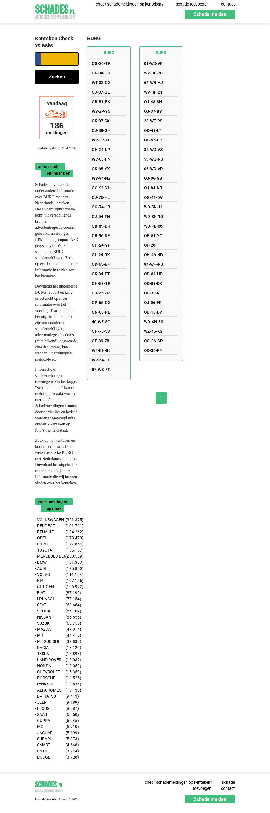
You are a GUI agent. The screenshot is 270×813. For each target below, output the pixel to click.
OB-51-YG (153, 235)
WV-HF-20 (153, 73)
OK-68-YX (101, 168)
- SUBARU (57, 739)
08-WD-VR (153, 168)
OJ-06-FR (153, 302)
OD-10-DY (153, 312)
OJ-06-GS (153, 178)
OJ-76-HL (101, 197)
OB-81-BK (101, 101)
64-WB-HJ (153, 82)
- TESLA (57, 654)
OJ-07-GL (101, 92)
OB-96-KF (101, 235)
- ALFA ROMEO (57, 690)
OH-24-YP (101, 245)
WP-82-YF (101, 140)
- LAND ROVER (57, 660)
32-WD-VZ (153, 149)
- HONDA (57, 666)
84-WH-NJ (153, 264)
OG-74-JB (101, 207)
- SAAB (57, 715)
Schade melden (210, 14)
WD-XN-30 (153, 321)
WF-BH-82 (101, 350)
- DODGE (57, 757)
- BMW (57, 562)
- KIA (57, 581)
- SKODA (57, 611)
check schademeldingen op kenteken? (129, 4)
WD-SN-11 (153, 207)
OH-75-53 (101, 331)
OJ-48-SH (153, 101)
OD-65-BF (101, 264)
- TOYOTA (57, 550)
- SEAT (57, 605)
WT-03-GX (101, 82)
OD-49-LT (153, 130)
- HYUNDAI (57, 599)
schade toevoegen (192, 4)
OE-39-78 (100, 341)
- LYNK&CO (57, 684)
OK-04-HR (101, 73)
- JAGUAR (57, 733)
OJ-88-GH (101, 130)
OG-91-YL (101, 187)
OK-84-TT (101, 274)
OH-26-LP (101, 149)
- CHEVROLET (57, 672)
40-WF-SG (101, 321)
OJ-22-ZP (101, 293)
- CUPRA (57, 721)
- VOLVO (57, 575)
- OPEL (57, 538)
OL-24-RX (101, 254)
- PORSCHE (57, 678)
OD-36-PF (153, 350)
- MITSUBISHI (57, 642)
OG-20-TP (101, 63)
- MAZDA (57, 629)
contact (228, 4)
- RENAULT (57, 532)
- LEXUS (57, 708)
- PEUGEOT (57, 526)
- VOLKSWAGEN (57, 520)
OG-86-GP (153, 341)
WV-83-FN (101, 159)
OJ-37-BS (153, 111)
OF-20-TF (153, 245)
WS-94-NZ (101, 178)
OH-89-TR (101, 283)
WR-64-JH (101, 360)
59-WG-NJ (153, 159)
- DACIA (57, 648)
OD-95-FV (153, 140)
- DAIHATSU (57, 696)
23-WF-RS (153, 121)
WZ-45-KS (153, 331)
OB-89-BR (101, 226)
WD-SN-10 (153, 216)
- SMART (57, 745)
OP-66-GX (101, 302)
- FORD (57, 544)
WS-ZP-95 (101, 111)
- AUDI (57, 568)
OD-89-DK (153, 283)
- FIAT (57, 593)
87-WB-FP (101, 369)
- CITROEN (57, 587)
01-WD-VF (153, 63)
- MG (57, 727)
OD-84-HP (153, 274)
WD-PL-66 (153, 226)
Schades (55, 10)
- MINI (57, 635)
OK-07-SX (101, 121)
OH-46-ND (153, 254)
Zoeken (57, 76)
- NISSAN (57, 617)
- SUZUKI (57, 623)
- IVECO (57, 751)
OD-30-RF (153, 293)
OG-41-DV (153, 197)
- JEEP (57, 702)
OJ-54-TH (101, 216)
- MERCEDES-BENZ (57, 556)
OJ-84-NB (153, 187)
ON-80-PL (101, 312)
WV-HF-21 (153, 92)
